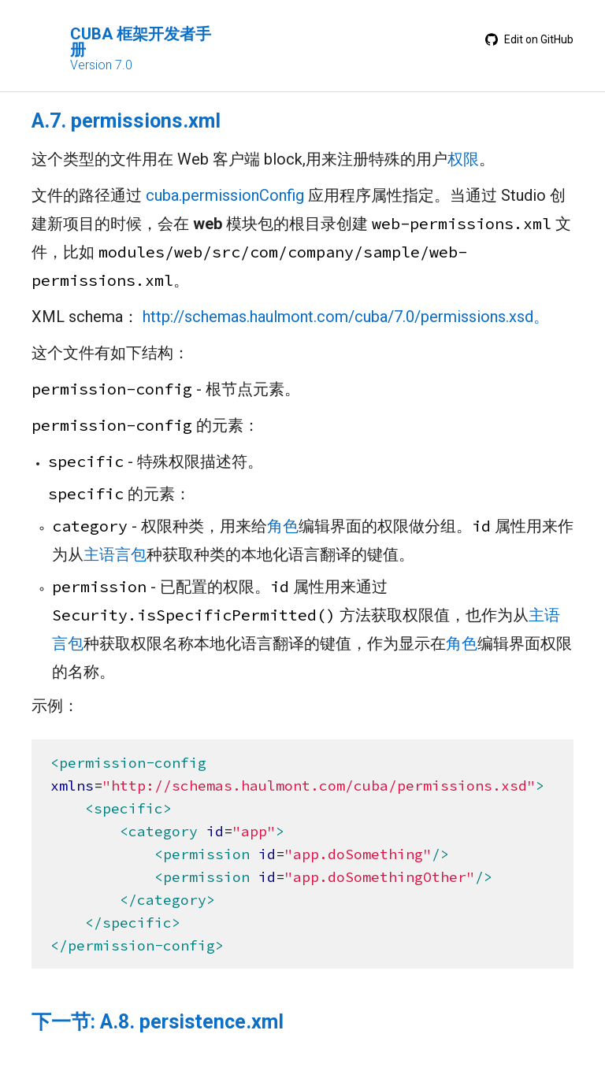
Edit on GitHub (529, 39)
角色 (283, 526)
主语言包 (115, 554)
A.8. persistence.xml (192, 1021)
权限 (463, 159)
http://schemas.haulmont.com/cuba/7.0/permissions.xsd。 (346, 316)
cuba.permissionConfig (225, 195)
